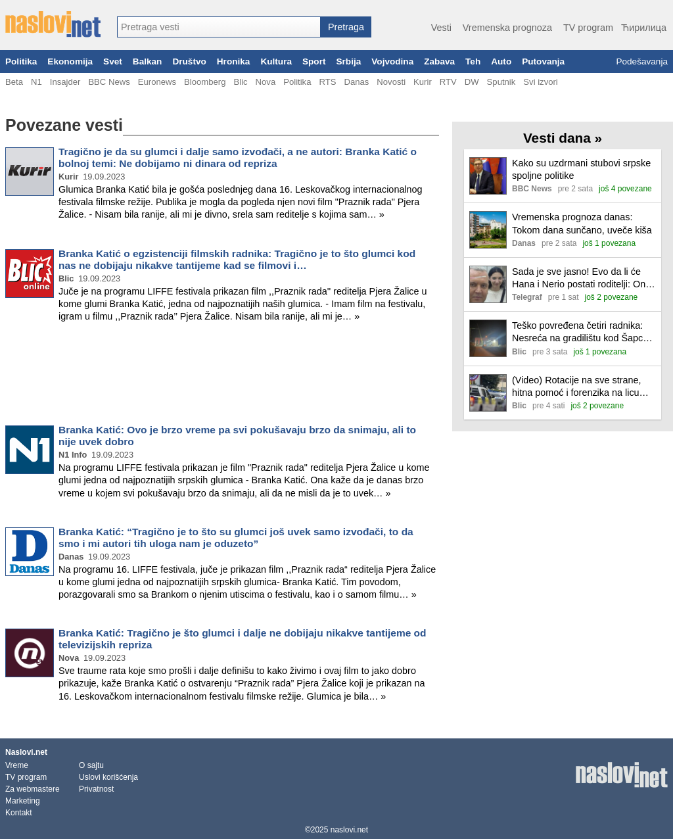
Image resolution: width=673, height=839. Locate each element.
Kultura (276, 61)
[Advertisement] (222, 376)
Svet (112, 61)
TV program (588, 27)
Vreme (16, 765)
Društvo (189, 61)
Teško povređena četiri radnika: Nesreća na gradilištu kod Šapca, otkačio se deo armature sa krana (582, 332)
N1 (36, 82)
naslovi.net (349, 829)
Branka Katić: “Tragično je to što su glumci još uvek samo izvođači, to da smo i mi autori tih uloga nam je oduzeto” (235, 537)
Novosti (391, 82)
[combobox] (219, 26)
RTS (327, 82)
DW (472, 82)
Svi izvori (540, 82)
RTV (448, 82)
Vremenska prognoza (507, 27)
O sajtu (91, 765)
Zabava (439, 61)
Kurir (422, 82)
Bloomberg (204, 82)
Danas (356, 82)
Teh (472, 61)
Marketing (22, 800)
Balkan (147, 61)
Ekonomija (70, 61)
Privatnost (96, 789)
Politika (21, 61)
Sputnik (501, 82)
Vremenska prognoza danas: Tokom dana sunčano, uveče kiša (582, 223)
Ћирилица (643, 27)
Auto (501, 61)
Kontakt (18, 812)
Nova (266, 82)
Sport (314, 61)
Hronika (233, 61)
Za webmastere (32, 789)
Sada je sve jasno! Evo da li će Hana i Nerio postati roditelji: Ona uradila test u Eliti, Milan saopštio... (581, 278)
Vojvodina (392, 61)
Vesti (441, 27)
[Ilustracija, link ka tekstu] (488, 177)
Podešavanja (642, 61)
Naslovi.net (26, 752)
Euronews (157, 82)
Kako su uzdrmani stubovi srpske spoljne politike (581, 169)
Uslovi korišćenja (108, 777)
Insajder (65, 82)
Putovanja (543, 61)
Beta (14, 82)
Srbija (348, 61)
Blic (240, 82)
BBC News (108, 82)
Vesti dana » (562, 137)
